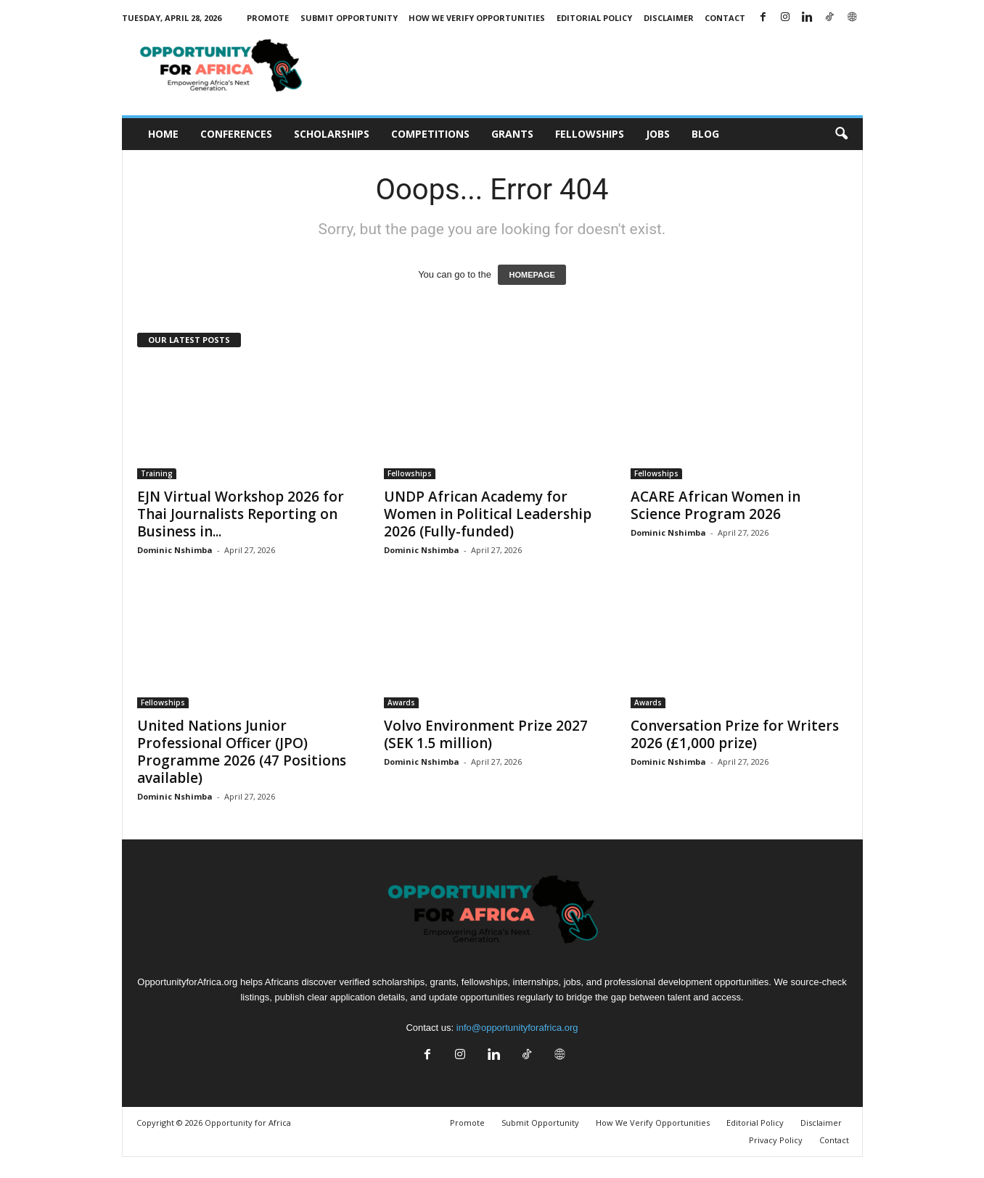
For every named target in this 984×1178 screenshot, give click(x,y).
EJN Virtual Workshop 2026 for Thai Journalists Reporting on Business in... (240, 514)
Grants (512, 134)
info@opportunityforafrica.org (517, 1027)
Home (163, 134)
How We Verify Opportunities (477, 17)
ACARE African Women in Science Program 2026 (715, 505)
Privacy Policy (776, 1140)
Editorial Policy (594, 17)
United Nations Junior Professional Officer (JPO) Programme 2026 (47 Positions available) (241, 751)
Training (157, 473)
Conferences (236, 134)
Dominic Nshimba (175, 549)
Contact (725, 17)
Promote (268, 17)
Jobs (658, 134)
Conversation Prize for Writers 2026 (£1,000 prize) (735, 734)
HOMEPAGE (531, 274)
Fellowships (589, 134)
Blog (705, 134)
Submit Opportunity (349, 17)
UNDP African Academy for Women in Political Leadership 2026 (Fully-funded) (487, 514)
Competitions (430, 134)
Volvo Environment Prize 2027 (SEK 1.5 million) (486, 734)
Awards (401, 702)
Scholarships (331, 134)
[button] (841, 134)
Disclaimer (669, 17)
